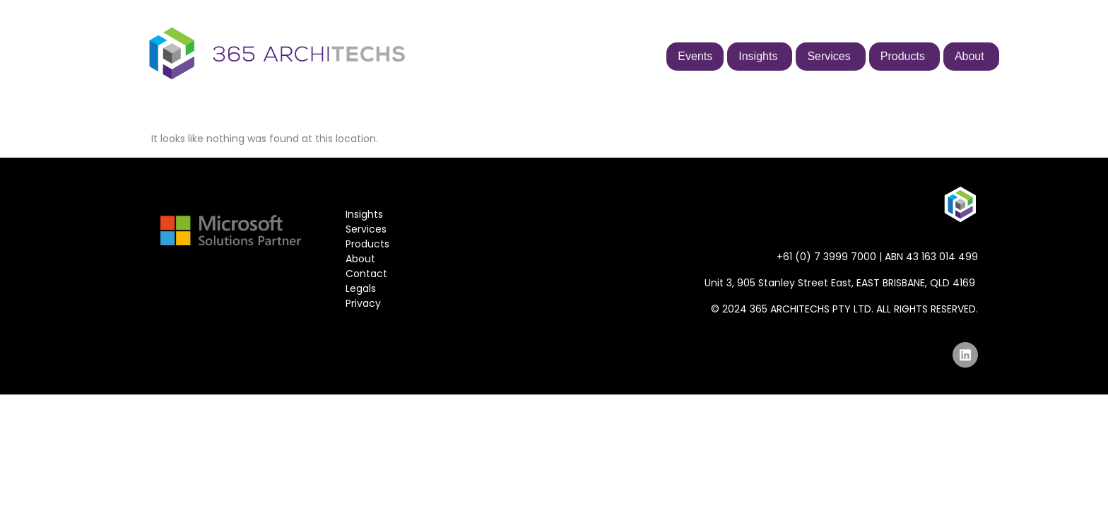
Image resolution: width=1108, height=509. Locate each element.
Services (366, 229)
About (360, 259)
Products (367, 244)
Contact (366, 274)
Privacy (363, 303)
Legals (361, 288)
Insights (364, 214)
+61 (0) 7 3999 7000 (826, 257)
